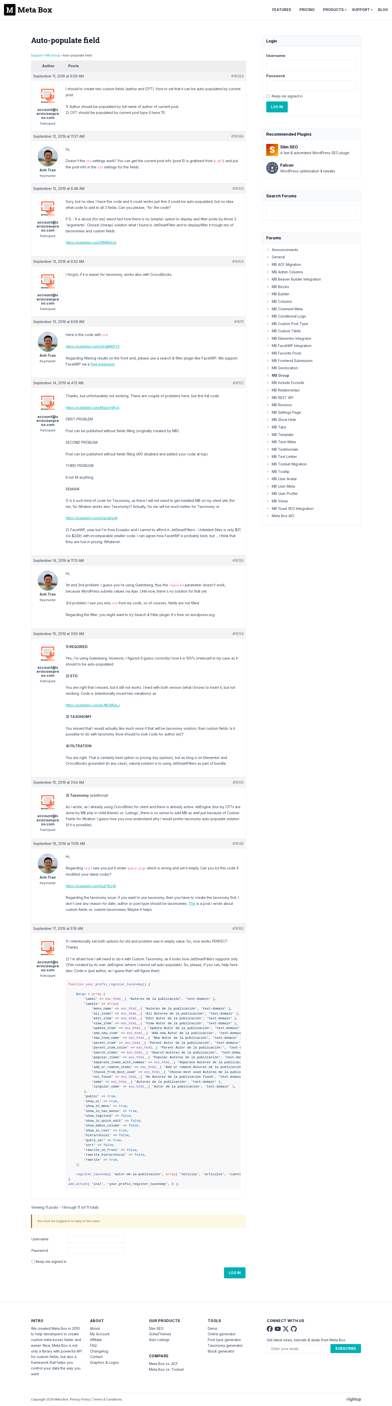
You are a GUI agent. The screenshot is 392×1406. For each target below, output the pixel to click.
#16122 (238, 383)
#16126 (238, 560)
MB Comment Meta (284, 309)
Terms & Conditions (107, 1399)
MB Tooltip (278, 471)
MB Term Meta (281, 442)
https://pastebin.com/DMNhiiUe (91, 242)
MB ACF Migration (283, 264)
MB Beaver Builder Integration (293, 279)
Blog (383, 9)
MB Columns (279, 301)
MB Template (280, 434)
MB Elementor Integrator (289, 338)
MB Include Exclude (285, 382)
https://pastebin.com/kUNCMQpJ (93, 705)
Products (333, 9)
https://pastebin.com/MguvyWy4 (92, 407)
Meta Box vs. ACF (163, 1364)
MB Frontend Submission (289, 360)
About (95, 1328)
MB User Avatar (281, 479)
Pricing (307, 9)
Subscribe (345, 1348)
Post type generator (224, 1340)
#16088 (237, 136)
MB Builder (278, 294)
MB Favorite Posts (284, 353)
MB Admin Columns (284, 272)
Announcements (282, 250)
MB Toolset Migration (286, 464)
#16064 (237, 76)
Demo (213, 1328)
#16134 (238, 634)
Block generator (221, 1351)
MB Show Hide (281, 419)
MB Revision (279, 405)
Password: (40, 1250)
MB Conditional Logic (286, 316)
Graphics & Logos (104, 1362)
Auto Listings (159, 1340)
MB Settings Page (283, 412)
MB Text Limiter (281, 456)
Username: (40, 1239)
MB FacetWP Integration (289, 346)
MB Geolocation (282, 368)
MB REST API (279, 397)
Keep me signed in (51, 1261)
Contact (96, 1357)
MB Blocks (277, 287)
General (275, 257)
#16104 (238, 261)
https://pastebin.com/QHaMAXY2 (93, 346)
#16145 (238, 843)
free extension (102, 364)
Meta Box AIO (280, 516)
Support (361, 9)
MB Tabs (276, 427)
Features (281, 9)
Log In (235, 1273)
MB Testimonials (282, 449)
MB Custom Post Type (287, 324)
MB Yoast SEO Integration (290, 508)
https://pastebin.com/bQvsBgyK (92, 518)
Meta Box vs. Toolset (166, 1369)
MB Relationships (283, 390)
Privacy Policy (80, 1399)
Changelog (99, 1351)
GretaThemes (160, 1334)
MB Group (53, 55)
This (192, 903)
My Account (100, 1334)
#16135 (238, 782)
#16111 (239, 322)
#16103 (238, 188)
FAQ (93, 1345)
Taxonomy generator (225, 1345)
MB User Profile (282, 493)
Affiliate (96, 1340)
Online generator (222, 1334)
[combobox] (311, 210)
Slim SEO (156, 1328)
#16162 (238, 928)
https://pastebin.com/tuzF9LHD (91, 886)
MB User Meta (280, 486)
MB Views (277, 501)
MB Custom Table (283, 331)
